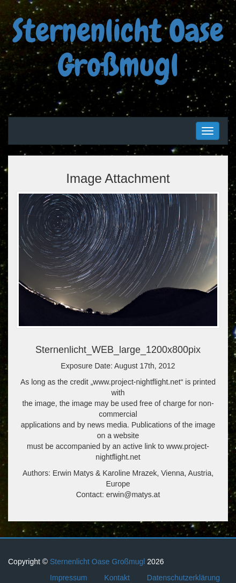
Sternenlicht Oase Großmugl (118, 48)
